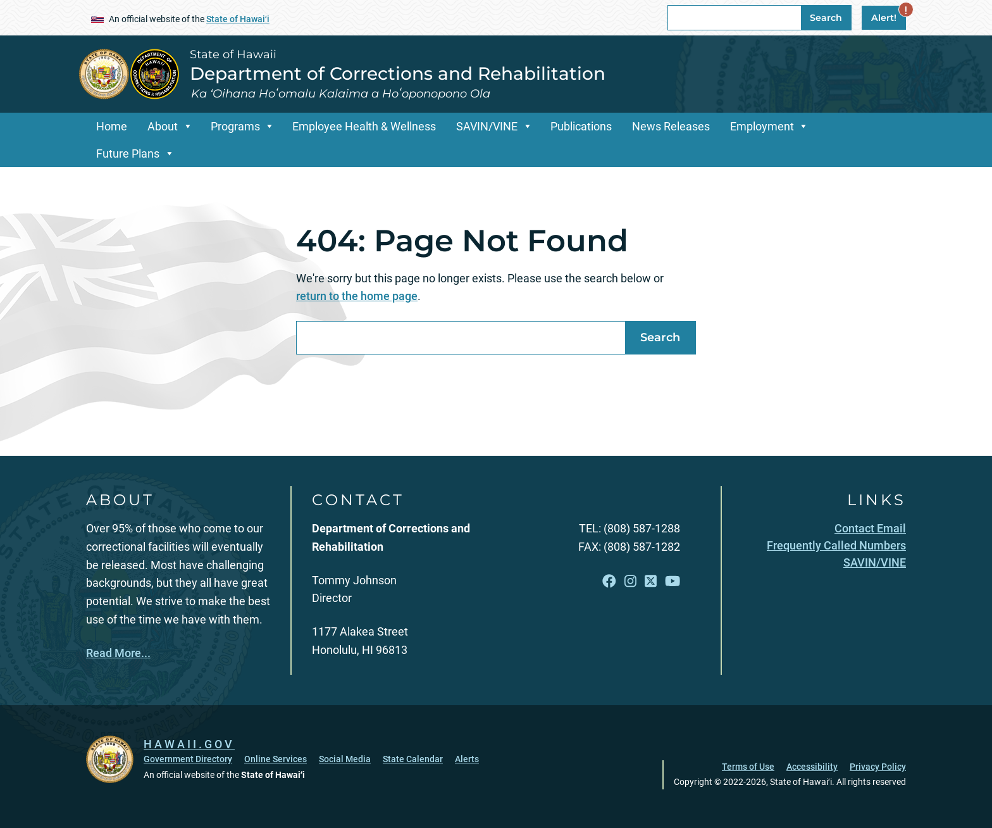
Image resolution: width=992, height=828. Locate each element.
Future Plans (127, 153)
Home (111, 126)
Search (826, 17)
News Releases (671, 126)
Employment (762, 126)
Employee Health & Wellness (364, 126)
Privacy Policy (878, 767)
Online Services (275, 759)
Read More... (118, 653)
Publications (581, 126)
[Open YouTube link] (672, 581)
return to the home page (357, 296)
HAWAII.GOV (189, 744)
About (162, 126)
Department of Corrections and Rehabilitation (397, 73)
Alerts (467, 759)
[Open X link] (651, 581)
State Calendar (413, 759)
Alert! (888, 14)
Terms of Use (748, 767)
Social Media (345, 759)
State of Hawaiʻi (238, 19)
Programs (235, 126)
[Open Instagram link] (630, 581)
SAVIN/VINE (487, 126)
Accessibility (812, 767)
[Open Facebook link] (609, 581)
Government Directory (188, 759)
